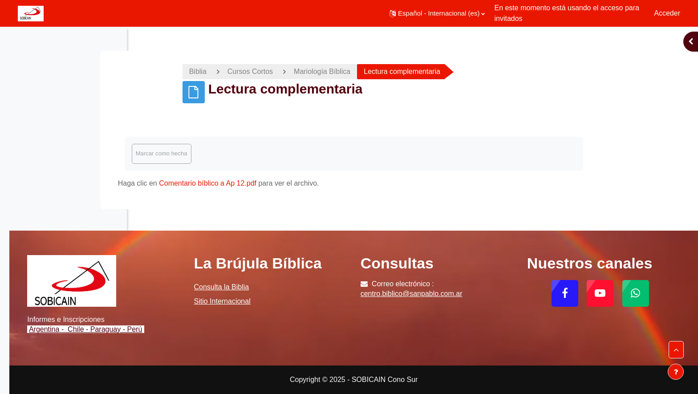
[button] (437, 13)
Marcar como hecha (224, 153)
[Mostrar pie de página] (676, 372)
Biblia (260, 71)
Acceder (667, 13)
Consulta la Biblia (314, 303)
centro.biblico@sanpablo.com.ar (474, 293)
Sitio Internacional (315, 317)
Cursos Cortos (312, 71)
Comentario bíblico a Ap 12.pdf (270, 183)
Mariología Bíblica (384, 71)
